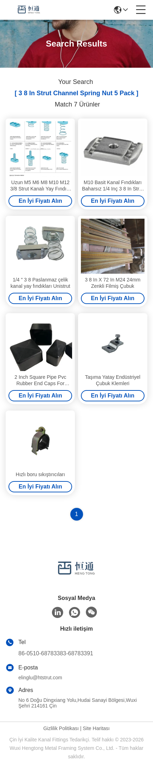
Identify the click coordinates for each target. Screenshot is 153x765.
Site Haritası (96, 728)
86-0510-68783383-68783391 (55, 653)
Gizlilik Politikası (60, 728)
